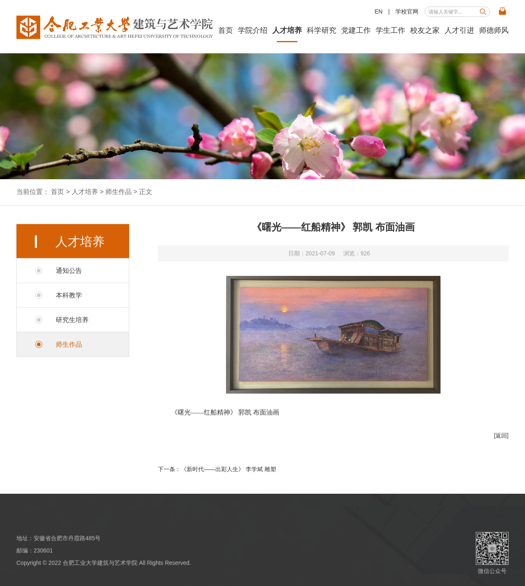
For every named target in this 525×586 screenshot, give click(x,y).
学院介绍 (252, 30)
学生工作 (390, 30)
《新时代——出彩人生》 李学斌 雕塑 (228, 469)
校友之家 (425, 30)
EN (378, 11)
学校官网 (406, 11)
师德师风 (494, 30)
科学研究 (321, 30)
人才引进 (459, 30)
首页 (225, 30)
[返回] (501, 440)
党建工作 (356, 30)
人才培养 (287, 30)
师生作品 (118, 191)
